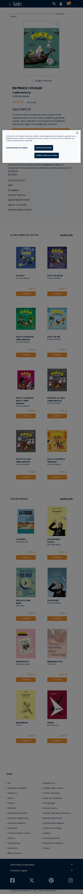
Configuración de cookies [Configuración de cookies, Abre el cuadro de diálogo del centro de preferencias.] (16, 148)
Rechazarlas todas (44, 148)
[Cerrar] (77, 133)
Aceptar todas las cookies (46, 155)
